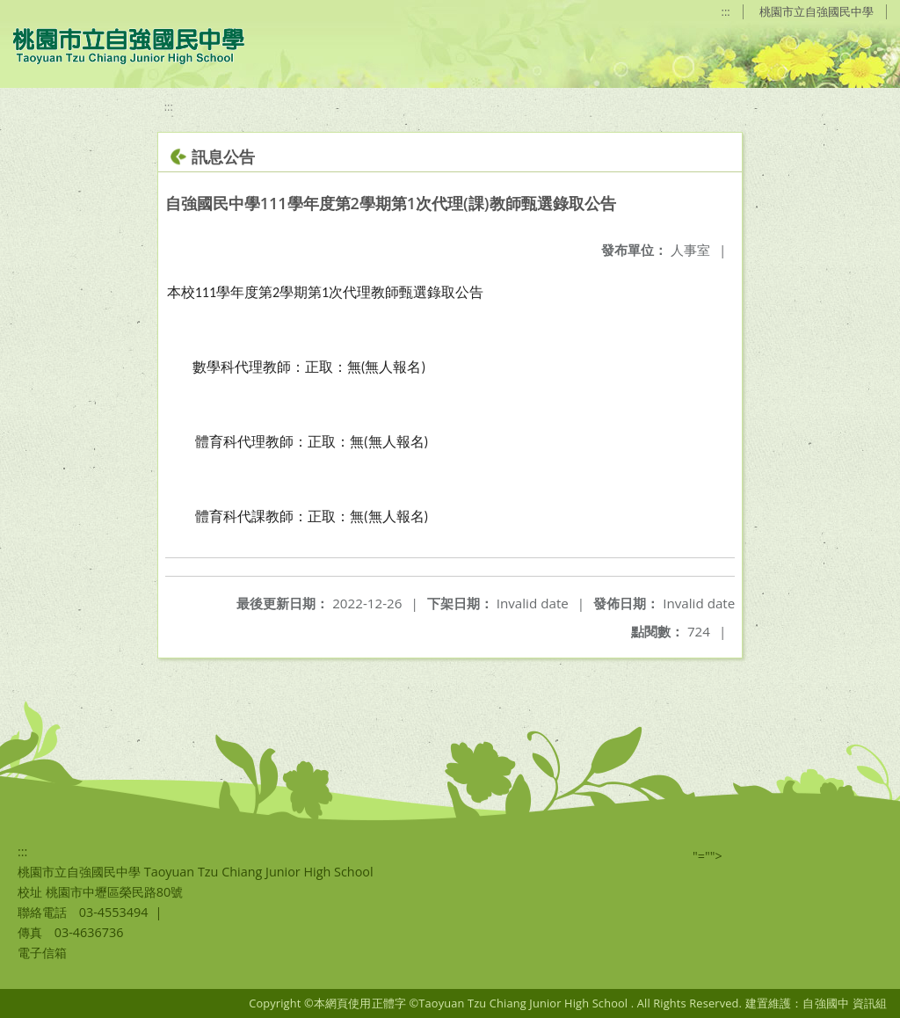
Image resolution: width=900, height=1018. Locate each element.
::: (726, 11)
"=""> (707, 855)
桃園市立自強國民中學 (816, 11)
